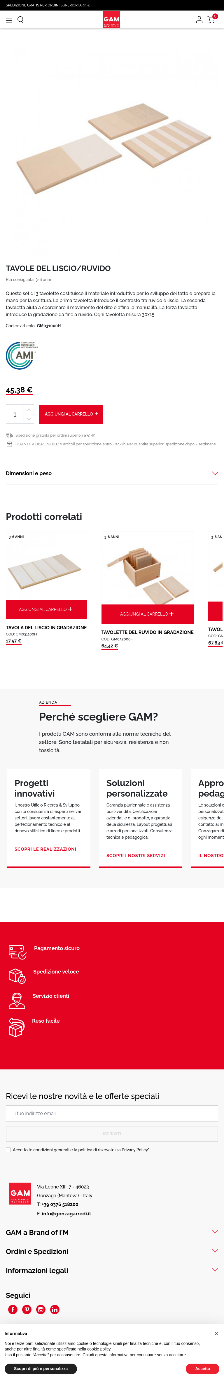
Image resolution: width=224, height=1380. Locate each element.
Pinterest (27, 1309)
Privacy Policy (135, 1150)
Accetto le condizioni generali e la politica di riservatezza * (81, 1150)
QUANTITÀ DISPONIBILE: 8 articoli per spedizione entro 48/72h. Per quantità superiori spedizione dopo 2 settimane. (115, 444)
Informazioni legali (37, 1270)
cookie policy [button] (98, 1349)
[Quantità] (15, 414)
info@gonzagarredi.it (66, 1214)
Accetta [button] (202, 1369)
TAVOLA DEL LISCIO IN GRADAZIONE (46, 627)
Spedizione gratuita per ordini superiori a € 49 (55, 435)
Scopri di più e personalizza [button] (41, 1369)
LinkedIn (55, 1309)
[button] (216, 1333)
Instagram (41, 1309)
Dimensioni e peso (29, 473)
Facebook (13, 1309)
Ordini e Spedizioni (37, 1251)
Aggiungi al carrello (72, 413)
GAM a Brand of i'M (37, 1232)
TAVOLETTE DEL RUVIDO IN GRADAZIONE (148, 632)
